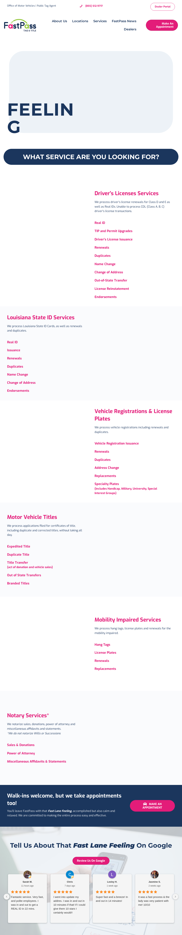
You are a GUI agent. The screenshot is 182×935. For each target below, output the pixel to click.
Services (98, 21)
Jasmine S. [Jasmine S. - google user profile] (155, 881)
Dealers (128, 29)
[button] (152, 806)
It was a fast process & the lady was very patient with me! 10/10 (154, 900)
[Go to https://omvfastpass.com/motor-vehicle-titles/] (47, 546)
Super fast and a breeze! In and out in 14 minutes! (112, 898)
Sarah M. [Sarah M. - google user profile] (27, 881)
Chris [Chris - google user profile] (70, 881)
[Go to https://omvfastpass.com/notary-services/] (47, 745)
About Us (57, 21)
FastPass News (122, 21)
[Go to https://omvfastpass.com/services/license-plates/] (135, 661)
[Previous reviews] (7, 897)
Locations (78, 21)
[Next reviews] (175, 897)
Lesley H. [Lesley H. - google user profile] (112, 881)
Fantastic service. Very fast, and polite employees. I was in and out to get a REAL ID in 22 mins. (27, 902)
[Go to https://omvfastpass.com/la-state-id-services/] (47, 342)
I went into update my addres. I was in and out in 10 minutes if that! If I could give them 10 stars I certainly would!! (69, 904)
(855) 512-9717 (94, 6)
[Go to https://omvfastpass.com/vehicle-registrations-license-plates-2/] (135, 443)
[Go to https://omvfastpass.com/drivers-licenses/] (135, 223)
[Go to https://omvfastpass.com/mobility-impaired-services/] (135, 645)
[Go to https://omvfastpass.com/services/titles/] (47, 565)
